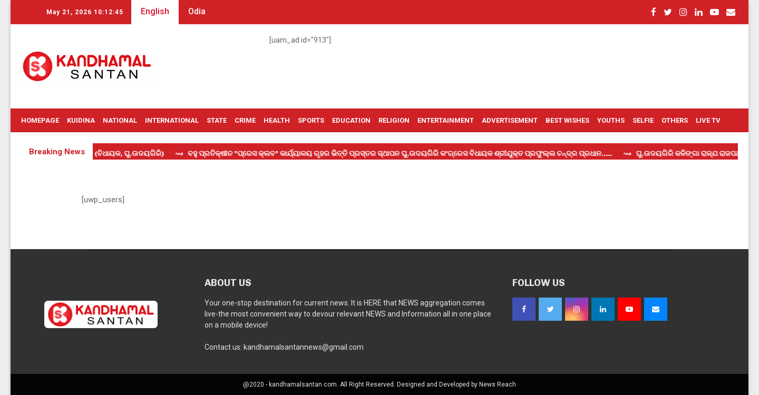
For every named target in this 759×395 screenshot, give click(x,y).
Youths (611, 120)
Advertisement (510, 120)
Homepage (40, 120)
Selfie (643, 120)
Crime (245, 120)
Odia (197, 11)
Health (277, 120)
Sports (311, 120)
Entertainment (445, 120)
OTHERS (674, 120)
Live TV (708, 120)
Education (351, 120)
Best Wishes (567, 120)
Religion (394, 120)
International (172, 120)
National (120, 120)
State (217, 120)
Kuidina (81, 120)
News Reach (497, 384)
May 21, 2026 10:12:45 (84, 12)
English (155, 11)
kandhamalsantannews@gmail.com (304, 347)
